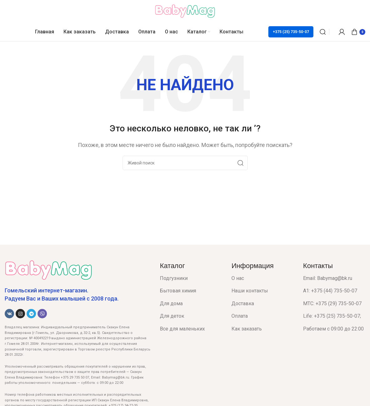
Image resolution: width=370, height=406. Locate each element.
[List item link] (191, 278)
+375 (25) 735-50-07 (291, 32)
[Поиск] (323, 32)
